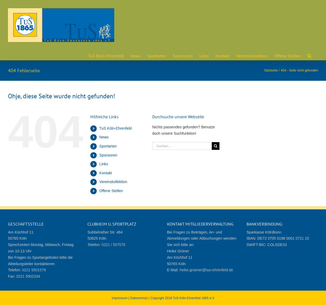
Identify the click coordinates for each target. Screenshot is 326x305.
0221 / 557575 (113, 245)
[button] (309, 55)
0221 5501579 (34, 270)
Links (103, 164)
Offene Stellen (111, 191)
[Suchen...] (182, 146)
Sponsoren (108, 155)
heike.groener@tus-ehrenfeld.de (206, 270)
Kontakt (105, 173)
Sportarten (108, 146)
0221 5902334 (28, 276)
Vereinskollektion (113, 182)
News (104, 137)
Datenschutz (139, 298)
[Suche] (215, 146)
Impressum (120, 298)
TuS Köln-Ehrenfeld (115, 128)
